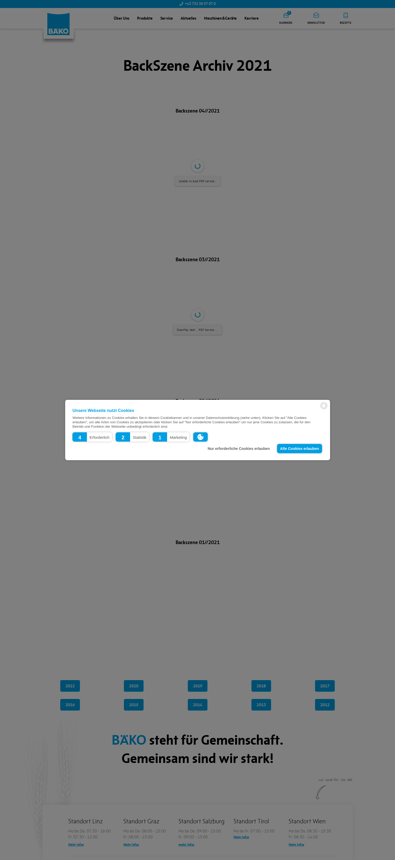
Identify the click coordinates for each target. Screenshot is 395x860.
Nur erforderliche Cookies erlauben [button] (239, 449)
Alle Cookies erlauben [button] (299, 449)
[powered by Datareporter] (324, 409)
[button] (92, 437)
